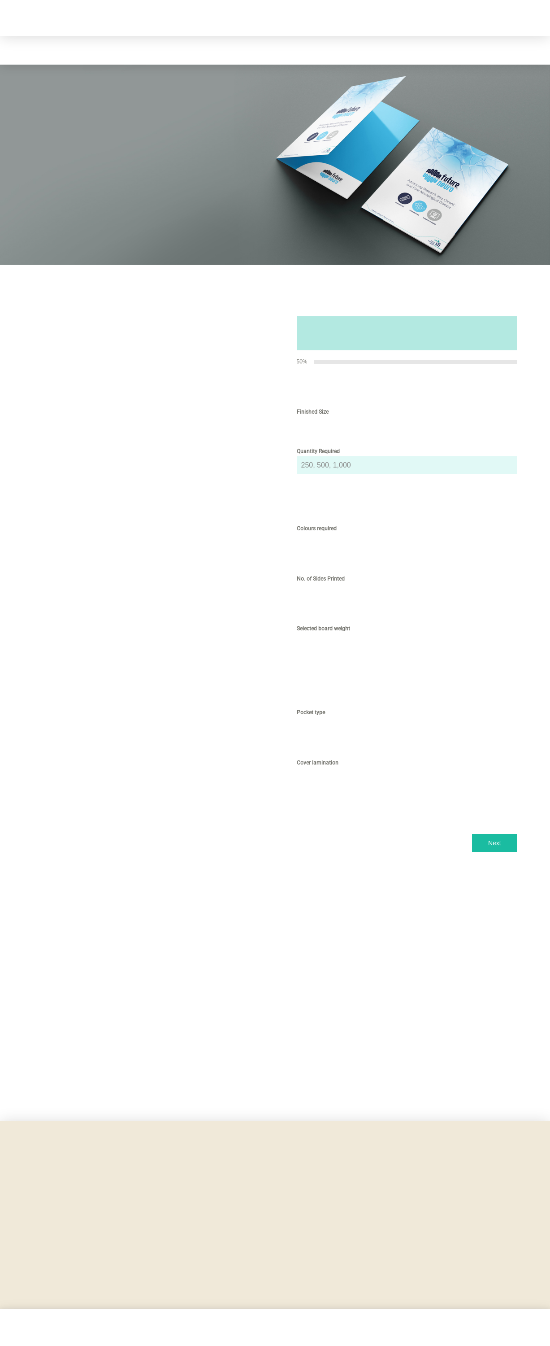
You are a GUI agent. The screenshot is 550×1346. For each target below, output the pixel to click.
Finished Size (314, 412)
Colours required (318, 528)
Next (494, 843)
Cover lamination (319, 763)
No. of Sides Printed (321, 579)
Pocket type (313, 712)
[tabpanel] (407, 601)
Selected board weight (325, 628)
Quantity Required (318, 451)
